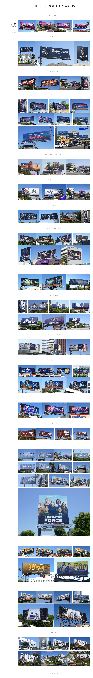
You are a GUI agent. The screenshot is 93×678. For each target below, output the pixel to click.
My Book (14, 31)
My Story (14, 32)
